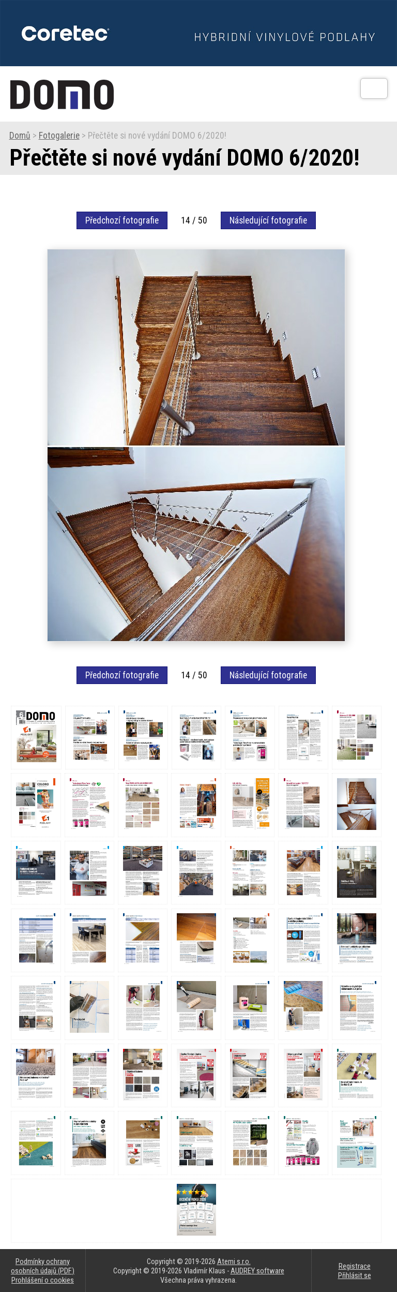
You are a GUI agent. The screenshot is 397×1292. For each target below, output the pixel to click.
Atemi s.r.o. (234, 1261)
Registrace (355, 1266)
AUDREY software (257, 1270)
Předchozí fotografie (122, 220)
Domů (19, 135)
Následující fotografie (268, 220)
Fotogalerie (59, 135)
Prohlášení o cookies (42, 1280)
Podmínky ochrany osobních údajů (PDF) (42, 1266)
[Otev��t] (374, 88)
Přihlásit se (354, 1275)
